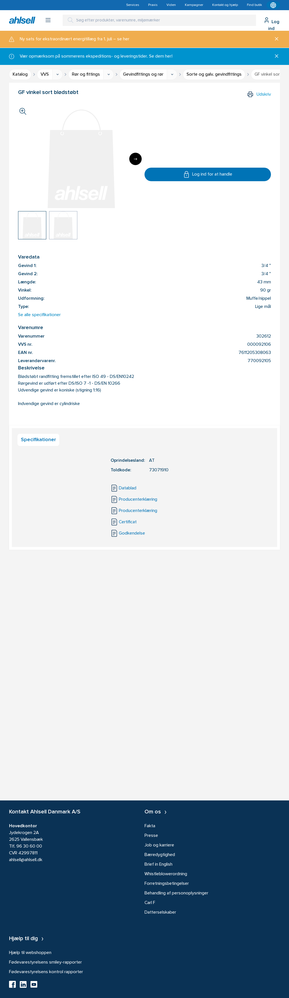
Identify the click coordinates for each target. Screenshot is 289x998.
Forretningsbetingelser (166, 884)
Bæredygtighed (159, 855)
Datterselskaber (160, 912)
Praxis (152, 5)
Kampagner (194, 5)
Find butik (254, 5)
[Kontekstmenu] (273, 5)
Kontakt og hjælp (225, 5)
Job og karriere (159, 845)
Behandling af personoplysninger (176, 893)
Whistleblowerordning (165, 874)
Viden (171, 5)
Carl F (149, 903)
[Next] (135, 159)
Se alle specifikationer (39, 315)
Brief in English (158, 864)
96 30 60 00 (29, 846)
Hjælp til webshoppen (30, 953)
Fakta (149, 826)
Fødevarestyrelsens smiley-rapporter (45, 962)
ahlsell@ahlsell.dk (25, 860)
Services (132, 5)
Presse (151, 836)
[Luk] (274, 39)
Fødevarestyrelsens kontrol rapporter (46, 972)
